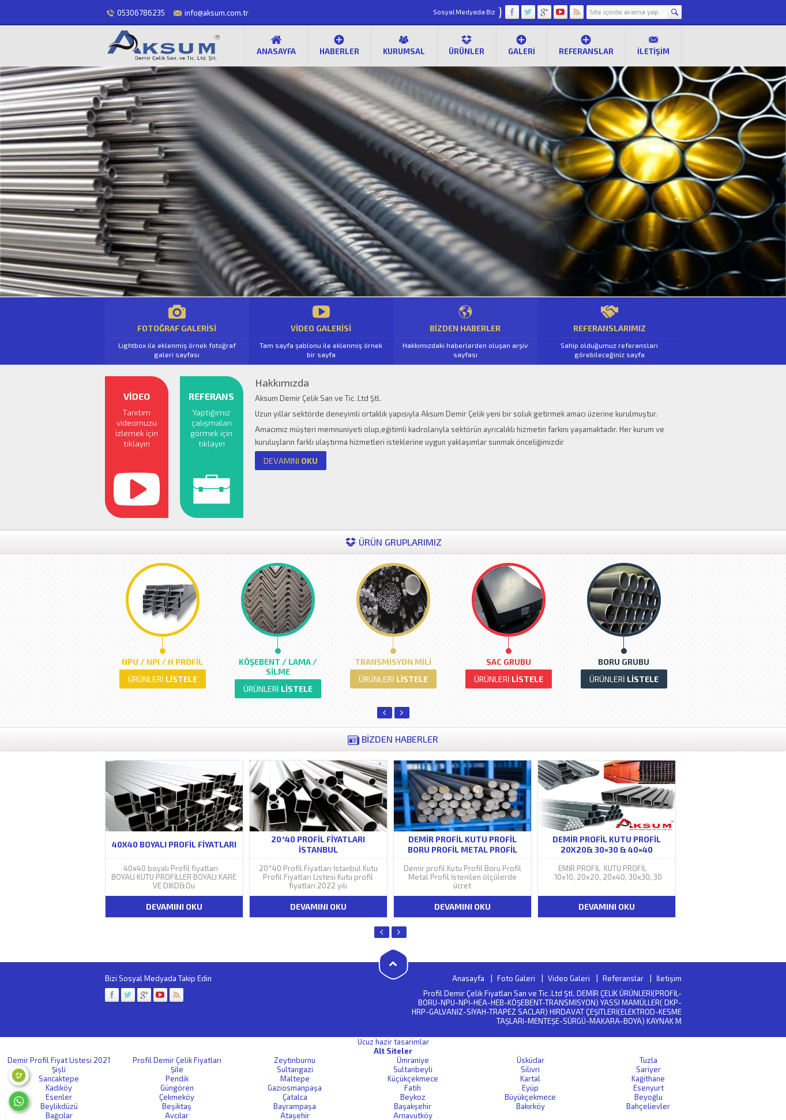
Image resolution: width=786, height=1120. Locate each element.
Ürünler (466, 45)
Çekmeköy (176, 1097)
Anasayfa (276, 45)
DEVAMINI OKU (174, 906)
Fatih (412, 1087)
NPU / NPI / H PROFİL (162, 662)
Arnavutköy (413, 1115)
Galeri (521, 45)
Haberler (339, 45)
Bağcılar (59, 1115)
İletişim (653, 45)
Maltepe (295, 1078)
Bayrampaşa (294, 1106)
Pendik (177, 1078)
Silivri (530, 1069)
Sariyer (648, 1069)
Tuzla (648, 1060)
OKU (291, 461)
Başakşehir (412, 1106)
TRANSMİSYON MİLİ (393, 662)
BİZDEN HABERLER (465, 331)
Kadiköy (59, 1087)
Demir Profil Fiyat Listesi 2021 (58, 1060)
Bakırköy (530, 1106)
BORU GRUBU (623, 662)
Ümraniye (413, 1060)
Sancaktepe (59, 1078)
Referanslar (586, 45)
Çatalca (295, 1097)
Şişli (59, 1069)
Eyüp (530, 1087)
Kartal (530, 1078)
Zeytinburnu (294, 1060)
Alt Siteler (393, 1050)
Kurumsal (404, 45)
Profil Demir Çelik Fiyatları (177, 1060)
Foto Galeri (516, 978)
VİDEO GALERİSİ (321, 331)
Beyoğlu (648, 1097)
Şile (177, 1069)
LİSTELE (162, 679)
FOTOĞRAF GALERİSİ (177, 331)
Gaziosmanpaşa (295, 1087)
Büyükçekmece (530, 1097)
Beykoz (413, 1097)
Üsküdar (530, 1060)
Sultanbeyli (413, 1069)
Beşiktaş (176, 1106)
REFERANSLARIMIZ (609, 331)
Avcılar (177, 1115)
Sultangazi (295, 1069)
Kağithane (648, 1078)
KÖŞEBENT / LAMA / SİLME (278, 666)
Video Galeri (569, 978)
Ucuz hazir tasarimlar (393, 1041)
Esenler (59, 1097)
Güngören (177, 1087)
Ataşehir (295, 1115)
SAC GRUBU (508, 662)
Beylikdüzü (59, 1106)
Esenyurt (648, 1087)
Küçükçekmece (413, 1078)
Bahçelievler (648, 1106)
